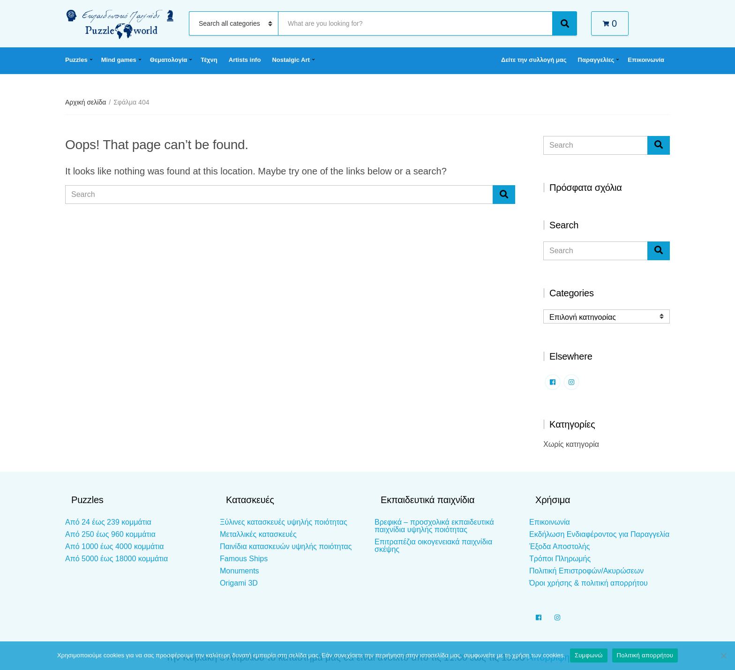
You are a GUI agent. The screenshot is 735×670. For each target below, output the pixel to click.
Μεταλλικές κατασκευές (258, 534)
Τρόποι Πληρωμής (560, 559)
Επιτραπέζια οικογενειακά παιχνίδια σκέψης (433, 545)
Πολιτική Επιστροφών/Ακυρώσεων (586, 571)
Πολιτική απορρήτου (645, 655)
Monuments (239, 571)
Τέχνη (209, 59)
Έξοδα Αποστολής (559, 546)
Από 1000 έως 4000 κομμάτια (114, 546)
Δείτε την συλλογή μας (533, 59)
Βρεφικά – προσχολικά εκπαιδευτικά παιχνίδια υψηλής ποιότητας (434, 526)
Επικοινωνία (646, 59)
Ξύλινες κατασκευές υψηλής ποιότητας (283, 522)
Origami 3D (239, 583)
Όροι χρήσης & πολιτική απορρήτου (588, 583)
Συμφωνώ (589, 655)
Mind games (118, 59)
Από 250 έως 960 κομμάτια (110, 534)
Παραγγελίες (596, 59)
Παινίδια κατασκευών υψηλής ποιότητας (286, 546)
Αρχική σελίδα (85, 102)
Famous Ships (244, 559)
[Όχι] (723, 655)
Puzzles (76, 59)
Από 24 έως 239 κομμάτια (108, 522)
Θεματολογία (168, 59)
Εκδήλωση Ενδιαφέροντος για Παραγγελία (599, 534)
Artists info (245, 59)
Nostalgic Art (290, 59)
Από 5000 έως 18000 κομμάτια (116, 559)
